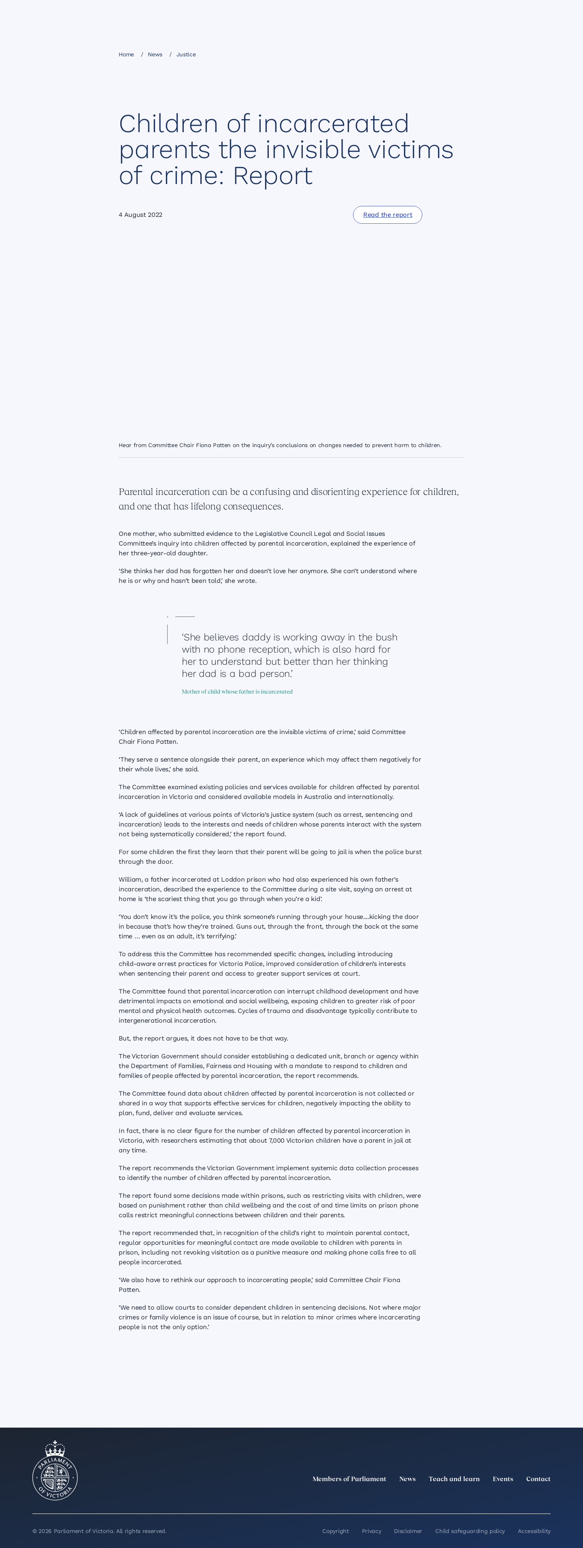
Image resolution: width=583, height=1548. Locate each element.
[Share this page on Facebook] (385, 54)
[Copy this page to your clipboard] (440, 54)
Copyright (335, 1531)
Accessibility (534, 1531)
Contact (538, 1479)
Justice (186, 54)
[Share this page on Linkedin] (399, 54)
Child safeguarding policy (470, 1531)
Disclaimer (408, 1531)
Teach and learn (454, 1479)
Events (503, 1479)
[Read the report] (387, 215)
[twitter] (457, 1497)
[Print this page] (454, 54)
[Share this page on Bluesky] (427, 54)
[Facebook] (510, 1497)
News (155, 54)
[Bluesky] (546, 1497)
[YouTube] (528, 1497)
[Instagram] (492, 1497)
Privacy (371, 1531)
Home (126, 54)
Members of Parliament (349, 1479)
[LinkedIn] (474, 1497)
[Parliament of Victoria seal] (55, 1471)
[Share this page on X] (413, 54)
